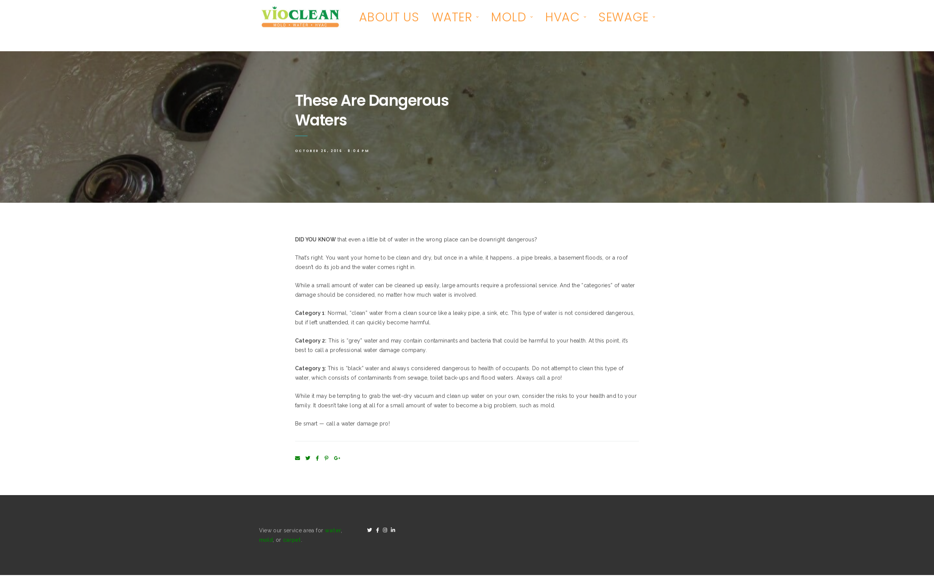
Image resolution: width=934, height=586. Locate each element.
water (333, 531)
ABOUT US (389, 18)
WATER (452, 18)
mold (266, 541)
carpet (292, 541)
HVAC (562, 18)
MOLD (508, 18)
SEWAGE (623, 18)
